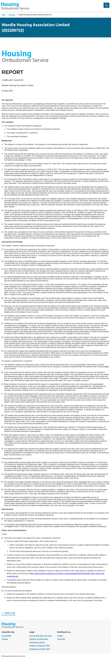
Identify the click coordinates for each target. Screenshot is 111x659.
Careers (60, 636)
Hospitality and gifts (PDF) (39, 649)
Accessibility (6, 636)
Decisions (12, 15)
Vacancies (61, 639)
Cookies (5, 639)
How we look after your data (40, 636)
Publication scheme (37, 642)
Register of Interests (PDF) (39, 646)
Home (4, 15)
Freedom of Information (38, 639)
